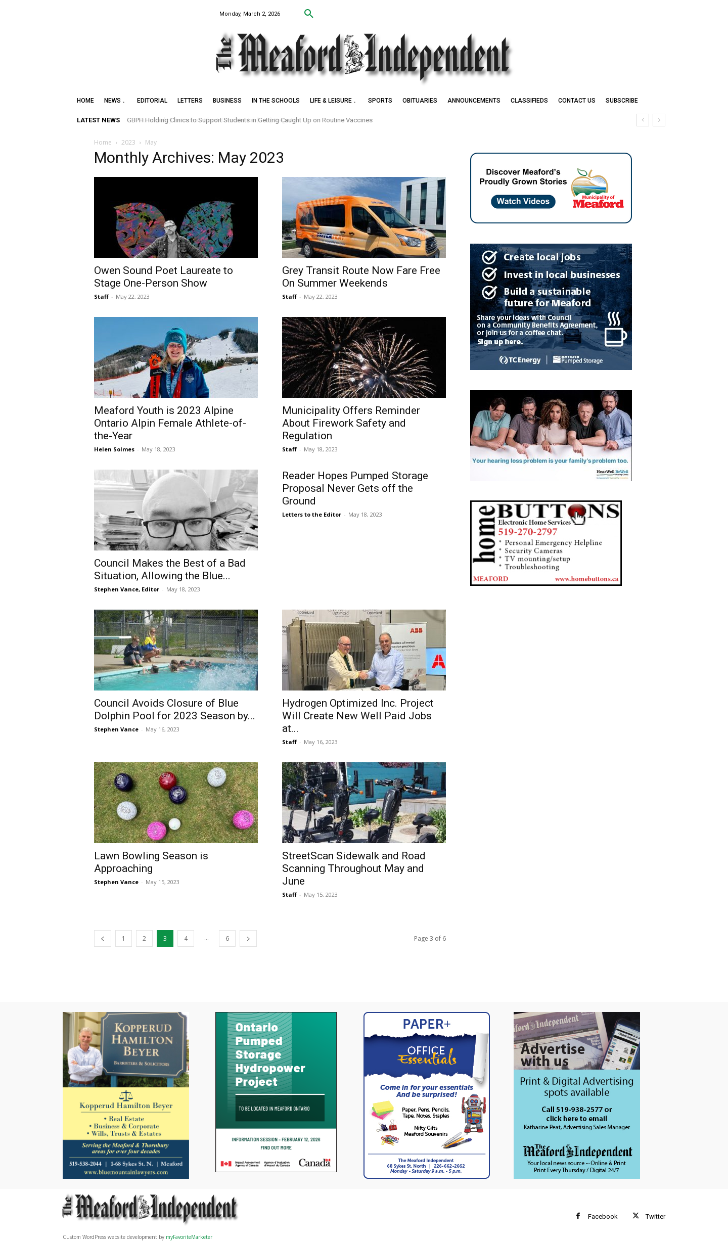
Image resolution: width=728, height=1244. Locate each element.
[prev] (642, 120)
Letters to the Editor (311, 514)
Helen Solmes (114, 449)
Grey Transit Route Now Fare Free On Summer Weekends (361, 276)
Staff (101, 296)
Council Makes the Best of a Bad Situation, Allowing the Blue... (170, 569)
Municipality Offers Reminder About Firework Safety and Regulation (351, 423)
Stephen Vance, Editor (126, 589)
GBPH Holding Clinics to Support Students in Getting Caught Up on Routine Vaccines (250, 120)
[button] (309, 14)
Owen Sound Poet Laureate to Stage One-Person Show (163, 276)
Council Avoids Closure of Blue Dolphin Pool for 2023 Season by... (174, 709)
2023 (128, 142)
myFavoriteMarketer (189, 1236)
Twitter (655, 1216)
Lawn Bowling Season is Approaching (151, 862)
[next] (659, 120)
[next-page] (248, 938)
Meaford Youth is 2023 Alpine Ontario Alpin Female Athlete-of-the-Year (170, 423)
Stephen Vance (116, 729)
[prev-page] (102, 938)
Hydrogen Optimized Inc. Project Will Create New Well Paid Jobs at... (358, 715)
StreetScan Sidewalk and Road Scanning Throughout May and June (354, 868)
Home (103, 142)
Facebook (603, 1216)
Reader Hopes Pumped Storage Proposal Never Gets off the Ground (355, 488)
